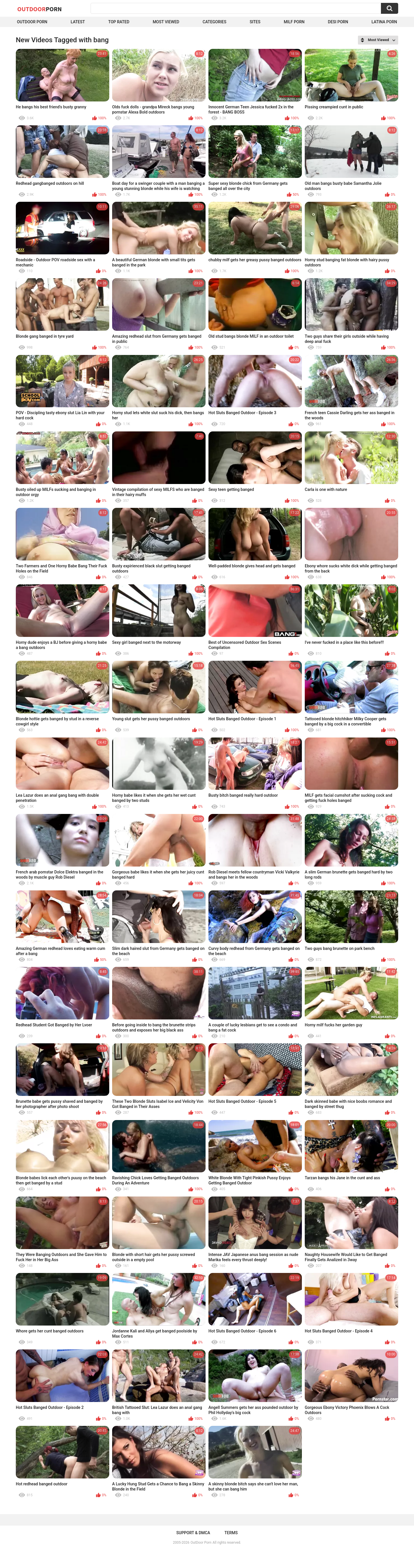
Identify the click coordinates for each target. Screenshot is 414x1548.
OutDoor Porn (201, 1543)
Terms (231, 1532)
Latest (78, 22)
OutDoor (39, 9)
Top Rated (118, 22)
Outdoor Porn (32, 22)
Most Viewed (166, 22)
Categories (214, 22)
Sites (255, 22)
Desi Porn (338, 22)
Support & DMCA (193, 1532)
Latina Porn (384, 22)
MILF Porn (294, 22)
